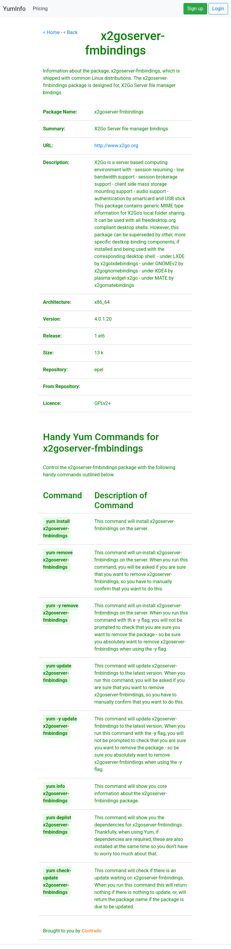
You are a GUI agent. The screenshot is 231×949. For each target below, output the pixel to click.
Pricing (40, 8)
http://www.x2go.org (116, 145)
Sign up (195, 8)
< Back (70, 32)
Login (218, 8)
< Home (51, 32)
